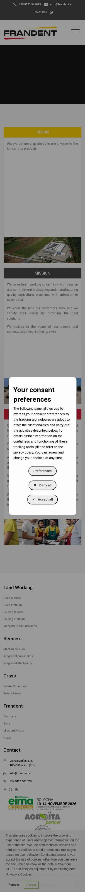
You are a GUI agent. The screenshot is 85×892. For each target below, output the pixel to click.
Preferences (42, 471)
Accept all (42, 499)
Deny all (43, 485)
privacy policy (23, 452)
